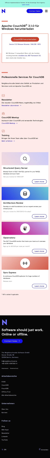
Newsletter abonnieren (11, 105)
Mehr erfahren (8, 141)
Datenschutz (14, 368)
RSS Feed (5, 430)
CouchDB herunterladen (25, 39)
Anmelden (43, 449)
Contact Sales (34, 11)
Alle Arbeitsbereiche (9, 395)
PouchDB (5, 388)
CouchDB (5, 385)
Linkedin (5, 436)
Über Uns (5, 409)
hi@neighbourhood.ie (9, 361)
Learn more (39, 181)
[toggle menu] (46, 11)
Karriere (4, 412)
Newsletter (5, 433)
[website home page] (4, 11)
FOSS (3, 382)
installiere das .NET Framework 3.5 (29, 55)
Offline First (6, 392)
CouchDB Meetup (10, 123)
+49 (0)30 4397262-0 (9, 363)
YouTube (5, 440)
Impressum (5, 368)
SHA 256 (33, 44)
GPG (39, 44)
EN (4, 449)
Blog (3, 426)
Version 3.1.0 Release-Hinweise (19, 44)
